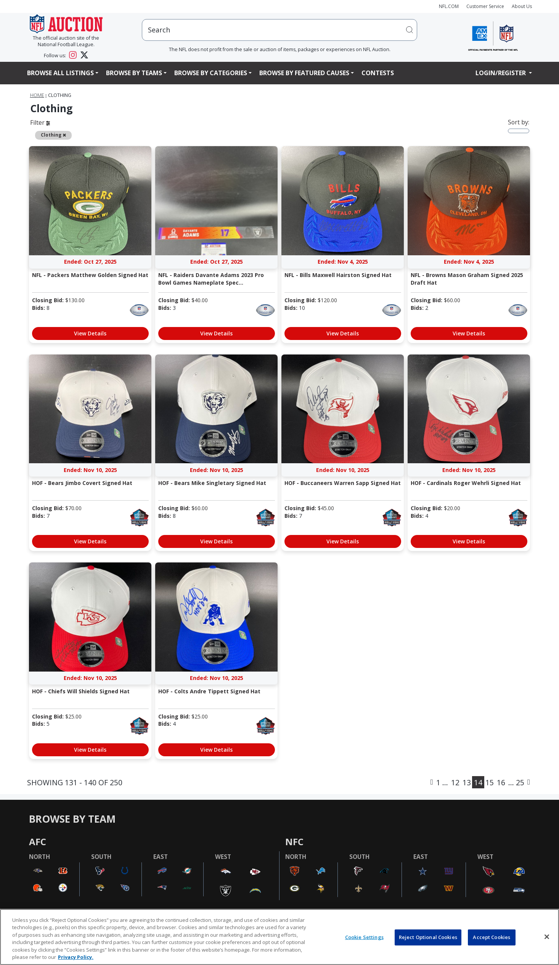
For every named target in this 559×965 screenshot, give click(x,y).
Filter (40, 122)
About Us (522, 6)
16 (501, 782)
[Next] (528, 782)
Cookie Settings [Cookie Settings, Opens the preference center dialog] (364, 937)
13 (467, 782)
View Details (90, 333)
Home (37, 95)
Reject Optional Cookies (428, 937)
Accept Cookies (491, 937)
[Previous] (432, 782)
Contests (377, 73)
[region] (279, 937)
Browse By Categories (210, 73)
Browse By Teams (134, 73)
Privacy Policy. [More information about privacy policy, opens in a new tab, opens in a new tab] (75, 957)
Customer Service (485, 6)
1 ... (442, 782)
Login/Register (501, 73)
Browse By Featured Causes (304, 73)
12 (455, 782)
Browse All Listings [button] (60, 73)
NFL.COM (449, 6)
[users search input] (279, 30)
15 (489, 782)
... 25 (516, 782)
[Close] (546, 936)
